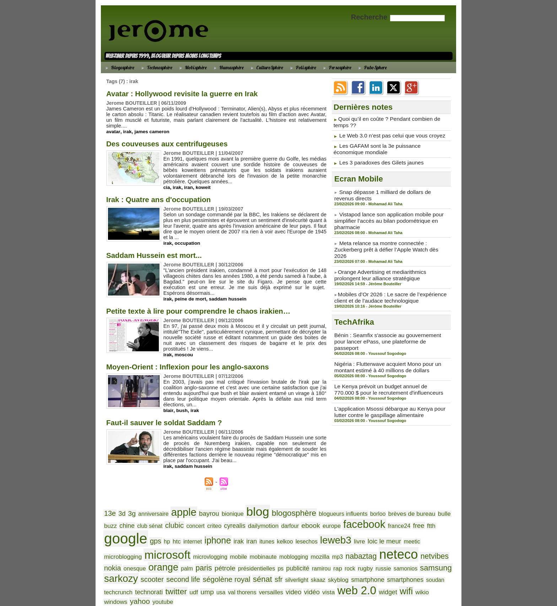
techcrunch (239, 561)
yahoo (221, 571)
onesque (313, 542)
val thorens (350, 561)
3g (129, 502)
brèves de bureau (381, 502)
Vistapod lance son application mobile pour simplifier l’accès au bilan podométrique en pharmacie (384, 214)
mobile (440, 529)
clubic (137, 516)
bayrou (199, 502)
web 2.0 (121, 570)
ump (319, 561)
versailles (377, 561)
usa (331, 561)
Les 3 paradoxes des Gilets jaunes (377, 159)
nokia (292, 541)
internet (112, 529)
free (357, 516)
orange (338, 541)
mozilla (167, 542)
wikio (180, 572)
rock (161, 553)
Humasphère (228, 67)
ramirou (135, 553)
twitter (291, 560)
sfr (412, 552)
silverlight (428, 553)
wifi (166, 570)
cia (166, 181)
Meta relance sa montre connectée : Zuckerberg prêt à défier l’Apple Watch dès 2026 (389, 238)
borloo (350, 502)
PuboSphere (371, 67)
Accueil (278, 587)
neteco (238, 540)
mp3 (183, 542)
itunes (179, 529)
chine (439, 502)
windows (199, 572)
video (397, 561)
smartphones (189, 561)
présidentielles (422, 542)
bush (182, 399)
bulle (410, 502)
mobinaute (116, 542)
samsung (239, 552)
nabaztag (204, 541)
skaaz (110, 561)
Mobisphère (192, 67)
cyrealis (191, 517)
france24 (340, 517)
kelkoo (196, 529)
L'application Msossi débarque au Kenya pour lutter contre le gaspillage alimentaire (390, 382)
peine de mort (191, 293)
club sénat (115, 517)
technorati (266, 561)
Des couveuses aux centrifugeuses (177, 137)
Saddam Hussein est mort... (162, 249)
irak (127, 126)
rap (151, 553)
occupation (188, 237)
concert (156, 517)
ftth (369, 517)
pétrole (394, 542)
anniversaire (148, 502)
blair (168, 399)
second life (327, 552)
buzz (423, 502)
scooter (298, 552)
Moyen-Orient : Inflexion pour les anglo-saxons (201, 361)
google (394, 514)
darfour (241, 517)
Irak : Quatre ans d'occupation (167, 193)
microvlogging (415, 529)
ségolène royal (365, 552)
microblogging (336, 529)
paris (375, 541)
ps (444, 542)
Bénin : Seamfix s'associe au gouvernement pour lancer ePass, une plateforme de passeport (388, 319)
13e (109, 502)
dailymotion (217, 517)
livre (263, 529)
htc (440, 517)
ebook (260, 516)
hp (431, 517)
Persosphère (336, 67)
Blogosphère (118, 67)
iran (189, 181)
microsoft (376, 527)
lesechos (215, 529)
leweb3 (241, 528)
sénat (397, 552)
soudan (215, 561)
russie (192, 553)
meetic (310, 529)
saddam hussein (229, 293)
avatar (113, 126)
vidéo (414, 561)
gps (421, 516)
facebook (308, 515)
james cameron (153, 126)
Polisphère (302, 67)
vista (428, 561)
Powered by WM (278, 592)
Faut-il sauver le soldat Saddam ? (174, 412)
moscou (184, 349)
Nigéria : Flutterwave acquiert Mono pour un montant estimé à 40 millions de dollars (382, 340)
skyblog (129, 561)
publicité (114, 553)
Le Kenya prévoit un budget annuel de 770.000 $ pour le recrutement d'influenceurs (388, 361)
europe (279, 517)
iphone (135, 528)
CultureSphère (266, 67)
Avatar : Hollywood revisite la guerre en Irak (194, 93)
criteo (173, 517)
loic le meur (285, 529)
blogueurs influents (319, 502)
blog (242, 501)
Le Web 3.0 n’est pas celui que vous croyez (387, 134)
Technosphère (155, 67)
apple (176, 501)
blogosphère (275, 502)
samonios (211, 553)
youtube (241, 572)
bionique (220, 502)
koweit (204, 181)
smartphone (155, 561)
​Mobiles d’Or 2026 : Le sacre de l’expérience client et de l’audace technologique (385, 280)
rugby (175, 553)
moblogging (143, 542)
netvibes (270, 541)
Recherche (370, 17)
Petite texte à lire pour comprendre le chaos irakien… (214, 305)
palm (360, 542)
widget (149, 572)
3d (120, 502)
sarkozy (271, 551)
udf (306, 561)
